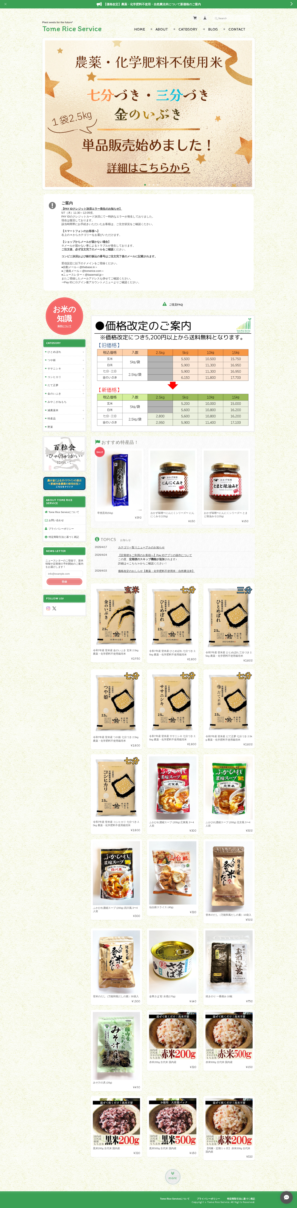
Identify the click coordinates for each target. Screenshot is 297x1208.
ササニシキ (54, 368)
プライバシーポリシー (61, 528)
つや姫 (52, 360)
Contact (236, 29)
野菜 (50, 426)
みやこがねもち (57, 401)
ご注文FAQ (172, 304)
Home (139, 29)
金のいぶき (54, 393)
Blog (213, 29)
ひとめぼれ (54, 351)
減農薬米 (53, 410)
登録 (64, 581)
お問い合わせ (56, 520)
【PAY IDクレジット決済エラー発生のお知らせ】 (91, 208)
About (162, 29)
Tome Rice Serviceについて (64, 512)
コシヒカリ (54, 377)
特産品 (52, 418)
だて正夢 (53, 385)
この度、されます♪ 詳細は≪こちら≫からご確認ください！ (155, 559)
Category (188, 29)
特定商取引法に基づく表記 (64, 537)
